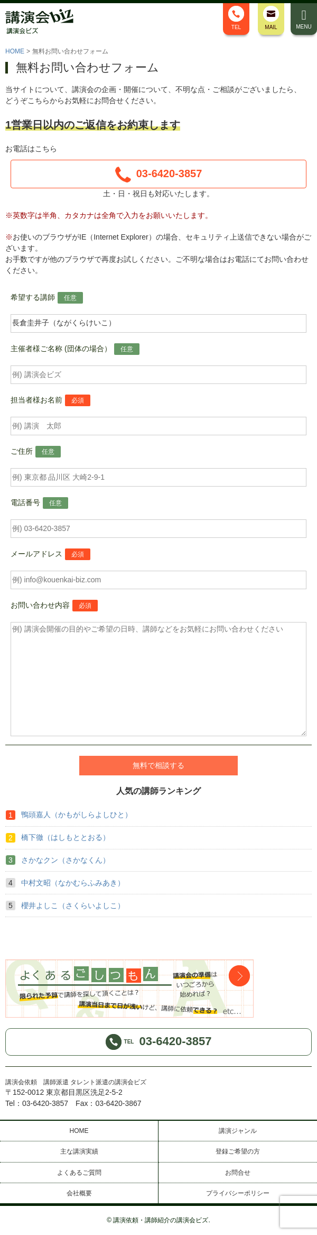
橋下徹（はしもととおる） (65, 837)
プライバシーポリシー (237, 1193)
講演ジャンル (238, 1131)
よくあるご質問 (79, 1172)
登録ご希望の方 (238, 1151)
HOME (14, 51)
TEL (236, 18)
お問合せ (237, 1172)
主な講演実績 (79, 1151)
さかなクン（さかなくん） (65, 860)
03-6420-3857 (158, 174)
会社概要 (79, 1193)
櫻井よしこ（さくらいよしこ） (73, 905)
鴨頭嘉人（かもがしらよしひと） (76, 814)
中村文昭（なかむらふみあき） (73, 883)
